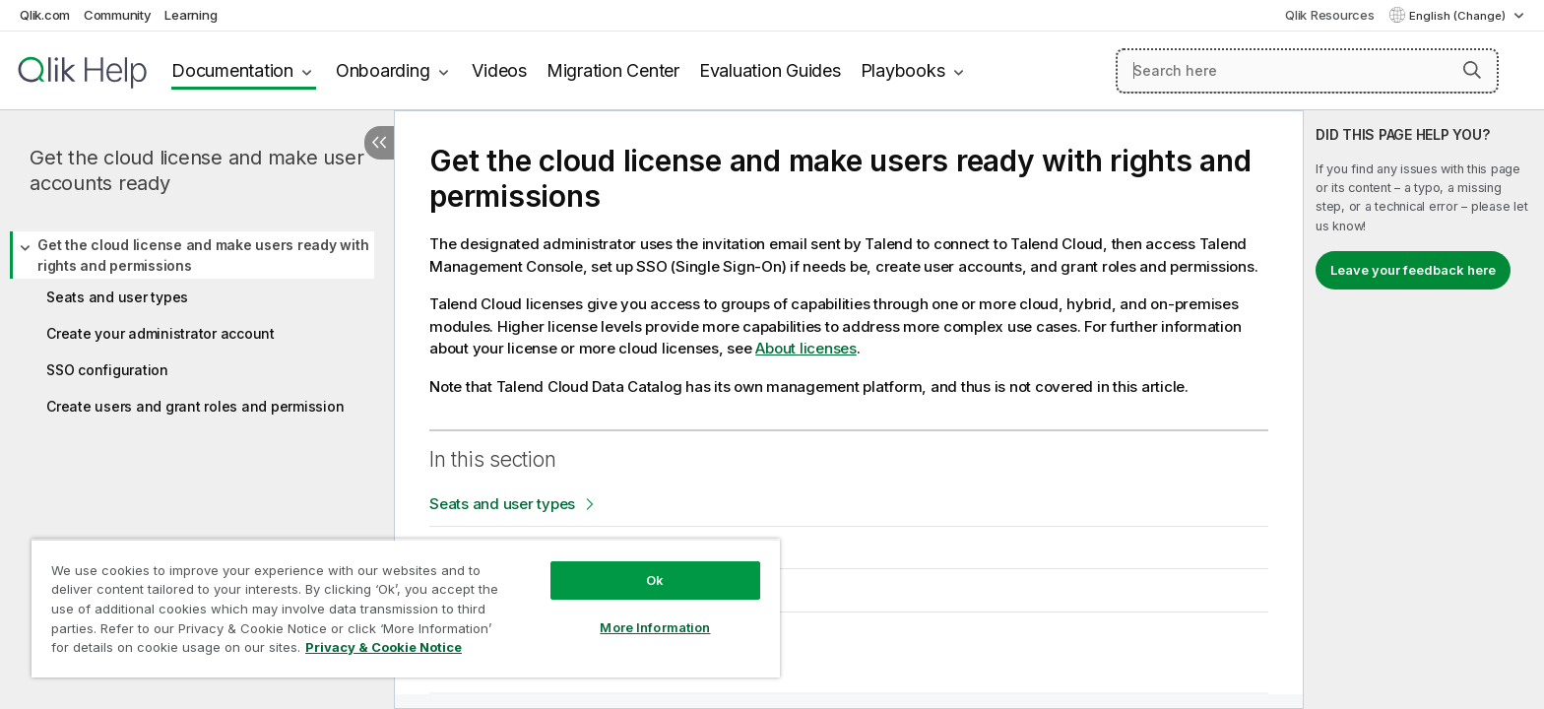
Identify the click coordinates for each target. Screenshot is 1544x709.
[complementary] (1424, 409)
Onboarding (383, 70)
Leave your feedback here (1413, 270)
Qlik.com (45, 15)
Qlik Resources (1330, 15)
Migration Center (613, 70)
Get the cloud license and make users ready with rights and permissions (202, 255)
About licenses (806, 348)
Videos (499, 70)
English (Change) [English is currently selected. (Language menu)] (1459, 16)
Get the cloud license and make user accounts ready (196, 170)
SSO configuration (107, 369)
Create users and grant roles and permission (195, 406)
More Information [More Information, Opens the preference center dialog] (655, 627)
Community (118, 15)
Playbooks (903, 70)
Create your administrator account (160, 333)
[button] (1472, 70)
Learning (190, 15)
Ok (655, 580)
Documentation (232, 70)
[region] (406, 608)
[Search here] (1307, 71)
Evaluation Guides (770, 70)
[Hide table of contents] (379, 143)
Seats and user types (117, 297)
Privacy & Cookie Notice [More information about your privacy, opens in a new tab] (383, 647)
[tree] (197, 323)
